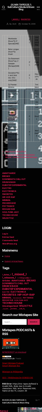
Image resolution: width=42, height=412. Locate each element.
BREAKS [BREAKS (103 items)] (31, 280)
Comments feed (10, 240)
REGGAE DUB (8, 209)
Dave (25, 408)
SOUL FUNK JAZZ (10, 212)
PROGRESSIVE (9, 203)
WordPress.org (9, 244)
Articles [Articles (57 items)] (6, 280)
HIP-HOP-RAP (8, 197)
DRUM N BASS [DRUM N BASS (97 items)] (10, 286)
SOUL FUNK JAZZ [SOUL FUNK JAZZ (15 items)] (21, 300)
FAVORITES (25, 19)
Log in (5, 234)
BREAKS (6, 176)
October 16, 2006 (29, 24)
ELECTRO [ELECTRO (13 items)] (6, 292)
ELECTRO (6, 188)
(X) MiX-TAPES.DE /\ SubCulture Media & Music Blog (21, 7)
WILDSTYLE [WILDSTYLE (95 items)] (25, 306)
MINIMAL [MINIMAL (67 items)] (7, 297)
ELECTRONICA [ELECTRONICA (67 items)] (18, 291)
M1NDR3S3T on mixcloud (14, 345)
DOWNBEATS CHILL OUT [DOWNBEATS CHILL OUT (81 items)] (15, 283)
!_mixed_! (16, 19)
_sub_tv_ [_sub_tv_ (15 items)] (21, 309)
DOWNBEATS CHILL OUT (14, 179)
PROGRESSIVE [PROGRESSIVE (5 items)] (17, 298)
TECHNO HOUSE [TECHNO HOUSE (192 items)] (12, 303)
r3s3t (14, 24)
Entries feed (8, 237)
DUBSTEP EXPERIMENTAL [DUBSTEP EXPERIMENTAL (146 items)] (17, 288)
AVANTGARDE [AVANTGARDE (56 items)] (18, 280)
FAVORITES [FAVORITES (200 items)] (9, 294)
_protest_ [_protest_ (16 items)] (13, 309)
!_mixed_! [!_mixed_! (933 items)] (19, 274)
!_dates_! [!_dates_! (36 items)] (6, 274)
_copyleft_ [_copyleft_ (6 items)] (5, 309)
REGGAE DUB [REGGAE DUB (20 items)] (7, 300)
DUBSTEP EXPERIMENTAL (14, 185)
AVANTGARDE (8, 173)
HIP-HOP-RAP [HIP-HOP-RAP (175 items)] (25, 294)
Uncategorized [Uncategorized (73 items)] (10, 306)
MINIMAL (6, 200)
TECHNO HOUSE (10, 215)
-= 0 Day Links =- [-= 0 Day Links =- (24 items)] (24, 278)
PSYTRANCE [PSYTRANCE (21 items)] (28, 298)
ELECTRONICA (9, 191)
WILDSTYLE (8, 218)
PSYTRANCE (8, 206)
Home (7, 256)
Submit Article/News (13, 261)
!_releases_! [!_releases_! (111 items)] (9, 277)
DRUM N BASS (9, 182)
